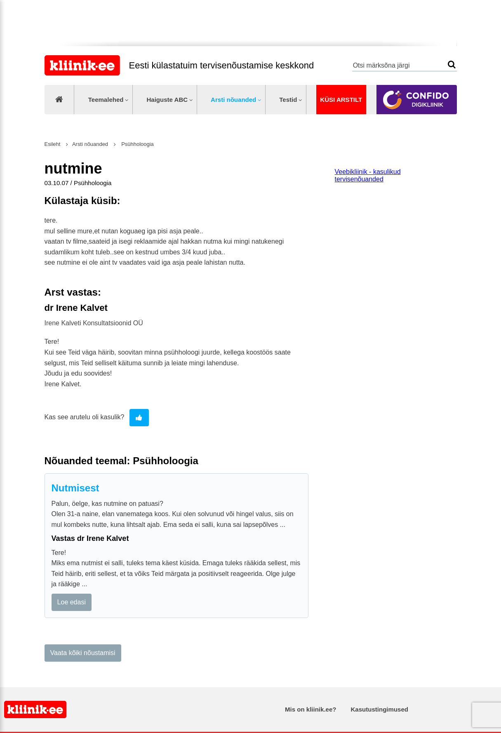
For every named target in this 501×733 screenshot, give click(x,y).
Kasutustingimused (379, 709)
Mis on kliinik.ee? (310, 709)
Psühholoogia (137, 144)
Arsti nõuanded (233, 99)
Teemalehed (106, 99)
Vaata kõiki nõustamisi (82, 652)
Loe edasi (71, 602)
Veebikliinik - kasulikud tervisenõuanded (368, 175)
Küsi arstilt (341, 99)
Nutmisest (75, 487)
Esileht (53, 144)
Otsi (452, 64)
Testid (288, 99)
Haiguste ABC (167, 99)
